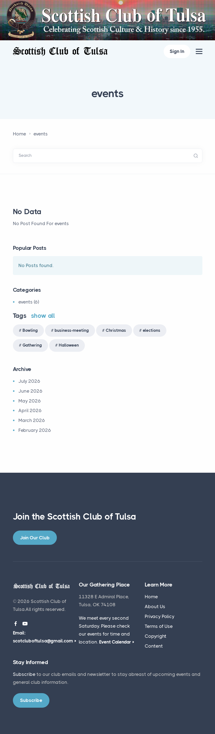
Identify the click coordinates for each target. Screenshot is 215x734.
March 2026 (31, 420)
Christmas (116, 330)
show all (43, 315)
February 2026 (34, 430)
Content (154, 646)
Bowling (30, 330)
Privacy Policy (159, 616)
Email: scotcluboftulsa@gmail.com (43, 637)
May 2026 (29, 401)
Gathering (32, 345)
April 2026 (30, 410)
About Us (155, 606)
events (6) (28, 302)
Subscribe (24, 674)
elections (151, 330)
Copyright (155, 636)
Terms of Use (159, 626)
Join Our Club (35, 537)
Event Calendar (115, 642)
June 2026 (30, 391)
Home (19, 134)
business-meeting (72, 330)
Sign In (177, 51)
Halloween (69, 345)
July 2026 (29, 381)
